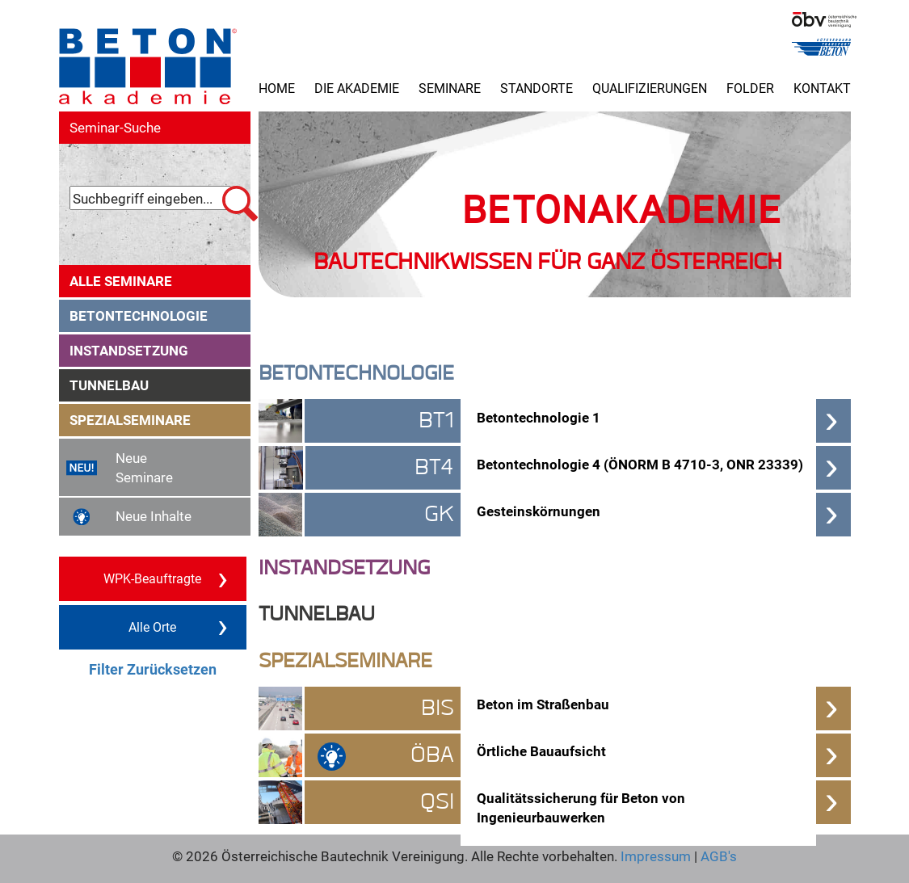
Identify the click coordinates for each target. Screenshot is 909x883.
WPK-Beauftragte (165, 578)
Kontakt (822, 87)
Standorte (536, 87)
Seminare (450, 87)
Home (277, 87)
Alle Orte (178, 626)
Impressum (656, 856)
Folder (750, 87)
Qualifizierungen (649, 87)
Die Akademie (356, 87)
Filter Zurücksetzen (153, 669)
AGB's (717, 856)
